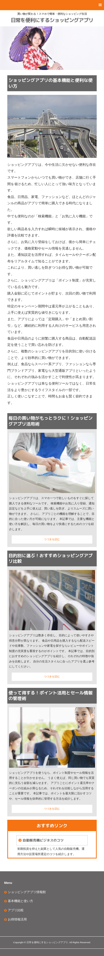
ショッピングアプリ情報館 (27, 892)
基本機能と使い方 (20, 901)
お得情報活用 (17, 919)
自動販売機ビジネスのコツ (43, 840)
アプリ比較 (16, 910)
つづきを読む (52, 539)
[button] (52, 5)
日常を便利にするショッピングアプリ (52, 20)
